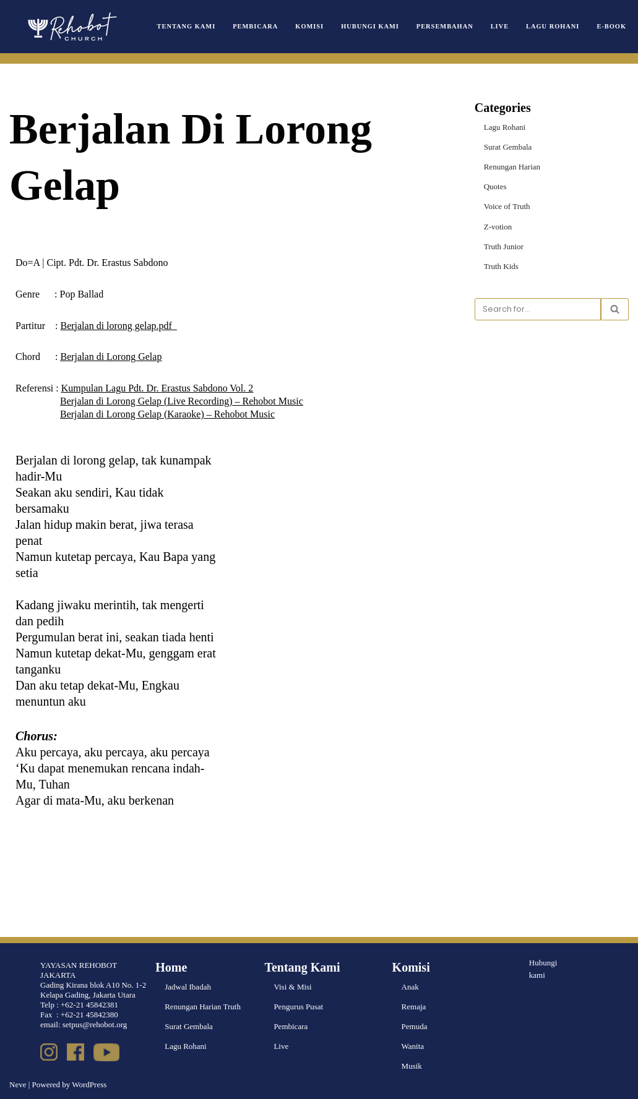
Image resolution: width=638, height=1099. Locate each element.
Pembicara (255, 26)
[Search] (538, 309)
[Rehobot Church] (71, 26)
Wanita (413, 1046)
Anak (410, 986)
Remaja (414, 1006)
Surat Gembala (508, 147)
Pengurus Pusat (298, 1006)
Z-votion (498, 226)
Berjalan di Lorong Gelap (111, 356)
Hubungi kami (543, 969)
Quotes (495, 186)
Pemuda (415, 1026)
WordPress (89, 1084)
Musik (412, 1066)
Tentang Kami (186, 26)
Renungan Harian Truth (203, 1006)
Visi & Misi (292, 986)
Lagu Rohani (552, 26)
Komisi (309, 26)
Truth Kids (501, 266)
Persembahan (444, 26)
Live (500, 26)
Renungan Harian (512, 166)
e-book (611, 26)
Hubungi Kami (370, 26)
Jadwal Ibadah (188, 986)
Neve (17, 1084)
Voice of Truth (507, 206)
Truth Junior (504, 246)
